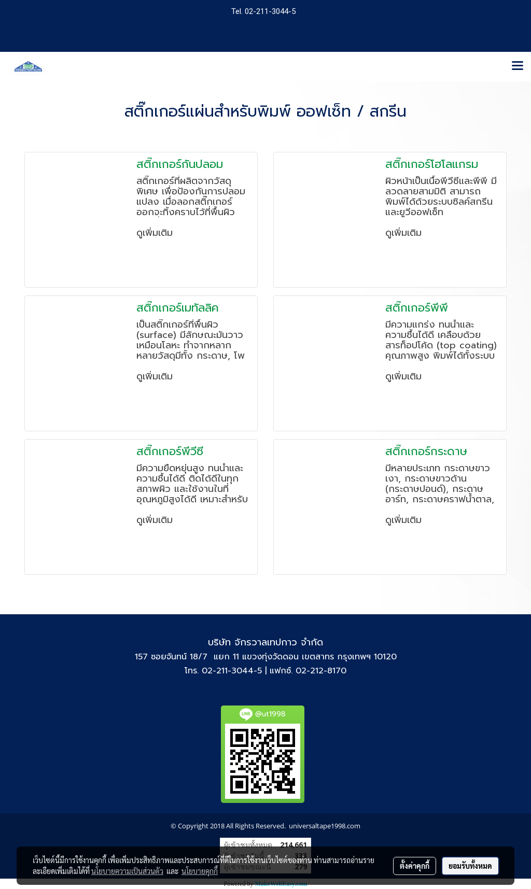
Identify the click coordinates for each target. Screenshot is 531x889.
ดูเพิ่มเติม (156, 232)
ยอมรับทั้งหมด (470, 865)
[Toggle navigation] (517, 66)
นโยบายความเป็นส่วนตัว (127, 871)
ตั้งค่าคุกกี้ (414, 865)
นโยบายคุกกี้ (199, 871)
